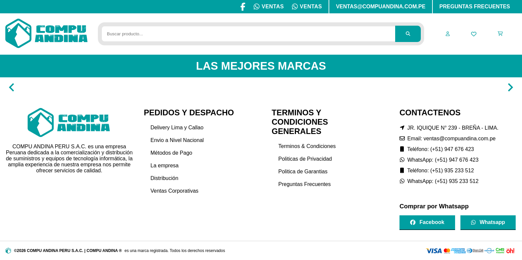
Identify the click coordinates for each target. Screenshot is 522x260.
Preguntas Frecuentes (304, 184)
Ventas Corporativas (174, 191)
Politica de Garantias (303, 171)
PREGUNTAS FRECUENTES (474, 6)
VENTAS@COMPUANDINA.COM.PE (380, 6)
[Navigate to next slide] (510, 87)
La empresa (164, 165)
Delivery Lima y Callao (176, 127)
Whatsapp (488, 222)
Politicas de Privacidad (305, 159)
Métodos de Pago (171, 153)
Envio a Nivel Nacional (177, 140)
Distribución (164, 178)
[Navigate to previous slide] (11, 87)
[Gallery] (261, 87)
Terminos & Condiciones (307, 146)
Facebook (427, 222)
